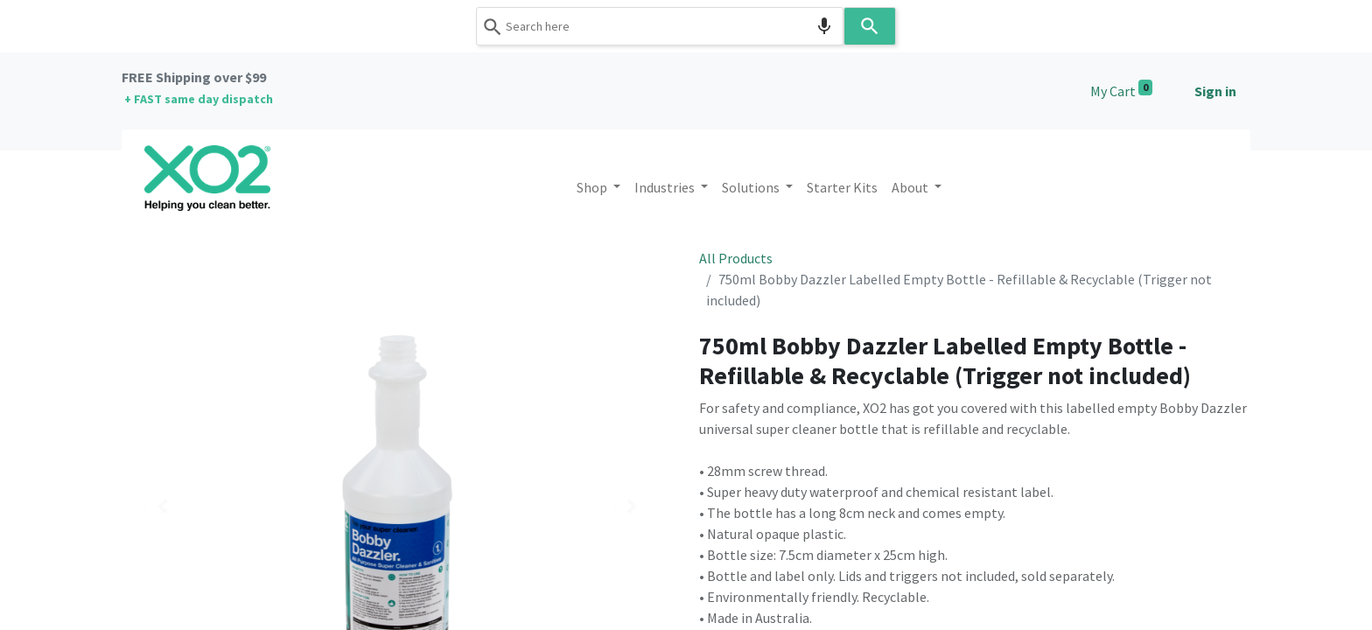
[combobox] (660, 26)
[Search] (870, 26)
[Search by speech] (824, 26)
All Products (736, 258)
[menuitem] (842, 187)
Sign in (1215, 91)
